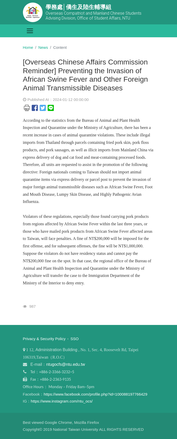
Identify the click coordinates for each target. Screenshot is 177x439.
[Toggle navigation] (30, 31)
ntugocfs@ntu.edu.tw (65, 364)
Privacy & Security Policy (44, 339)
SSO (75, 339)
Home (28, 47)
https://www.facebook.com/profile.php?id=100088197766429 (95, 394)
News (43, 47)
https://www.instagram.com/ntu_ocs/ (61, 401)
